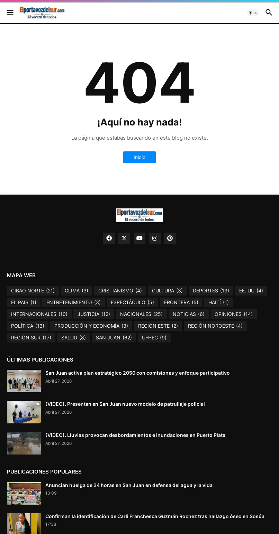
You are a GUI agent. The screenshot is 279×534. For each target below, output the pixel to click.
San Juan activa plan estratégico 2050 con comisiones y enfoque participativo (137, 373)
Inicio (139, 157)
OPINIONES (234, 314)
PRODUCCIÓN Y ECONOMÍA (91, 325)
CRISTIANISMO (120, 290)
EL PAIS (23, 302)
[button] (9, 13)
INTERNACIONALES (39, 314)
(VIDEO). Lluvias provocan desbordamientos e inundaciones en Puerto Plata (135, 435)
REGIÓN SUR (31, 337)
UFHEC (154, 337)
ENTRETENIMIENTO (73, 302)
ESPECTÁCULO (132, 302)
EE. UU (251, 290)
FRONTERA (181, 302)
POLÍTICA (27, 325)
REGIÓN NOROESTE (215, 325)
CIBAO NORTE (33, 290)
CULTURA (167, 290)
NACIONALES (141, 314)
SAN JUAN (114, 337)
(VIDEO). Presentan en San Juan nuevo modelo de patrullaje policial (125, 404)
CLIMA (76, 290)
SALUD (73, 337)
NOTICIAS (189, 314)
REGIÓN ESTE (158, 325)
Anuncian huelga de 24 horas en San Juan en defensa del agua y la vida (129, 485)
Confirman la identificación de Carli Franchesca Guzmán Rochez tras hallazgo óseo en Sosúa (154, 516)
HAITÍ (218, 302)
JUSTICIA (94, 314)
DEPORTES (211, 290)
